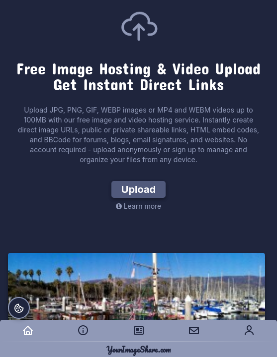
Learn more (139, 206)
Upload (138, 189)
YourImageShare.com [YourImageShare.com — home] (138, 350)
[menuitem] (28, 330)
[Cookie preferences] (19, 308)
